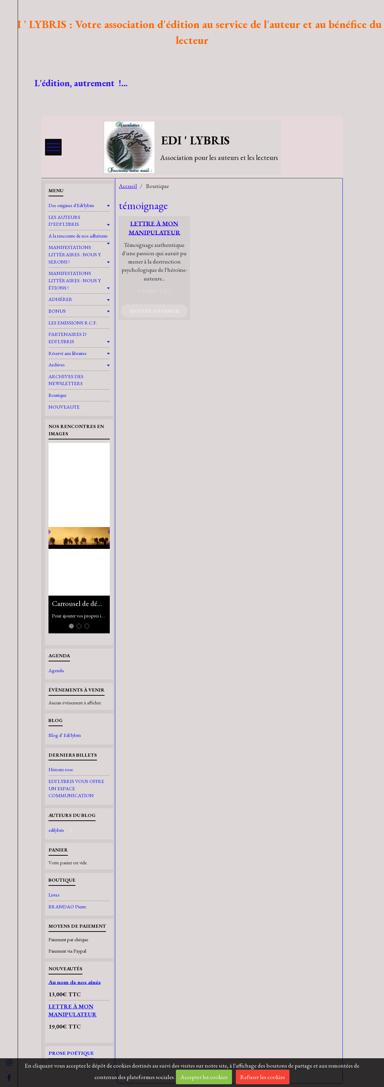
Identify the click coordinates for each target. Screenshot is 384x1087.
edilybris (61, 830)
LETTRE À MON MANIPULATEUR (154, 228)
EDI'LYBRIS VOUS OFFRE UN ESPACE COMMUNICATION (76, 788)
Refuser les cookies (262, 1077)
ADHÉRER (60, 299)
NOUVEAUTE (64, 406)
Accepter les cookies (203, 1077)
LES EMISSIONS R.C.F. (72, 322)
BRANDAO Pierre (67, 906)
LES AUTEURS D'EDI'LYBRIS (64, 221)
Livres (54, 894)
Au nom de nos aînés (74, 982)
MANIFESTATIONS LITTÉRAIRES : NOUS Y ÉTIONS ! (74, 280)
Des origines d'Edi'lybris (71, 205)
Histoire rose (60, 769)
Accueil (128, 186)
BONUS (57, 311)
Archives (56, 364)
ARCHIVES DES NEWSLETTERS (65, 380)
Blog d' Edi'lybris (64, 735)
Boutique (57, 395)
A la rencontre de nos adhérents (78, 235)
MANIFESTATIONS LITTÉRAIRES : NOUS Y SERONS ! (74, 254)
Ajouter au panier (154, 311)
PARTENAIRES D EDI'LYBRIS (67, 338)
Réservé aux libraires (67, 353)
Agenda (56, 670)
